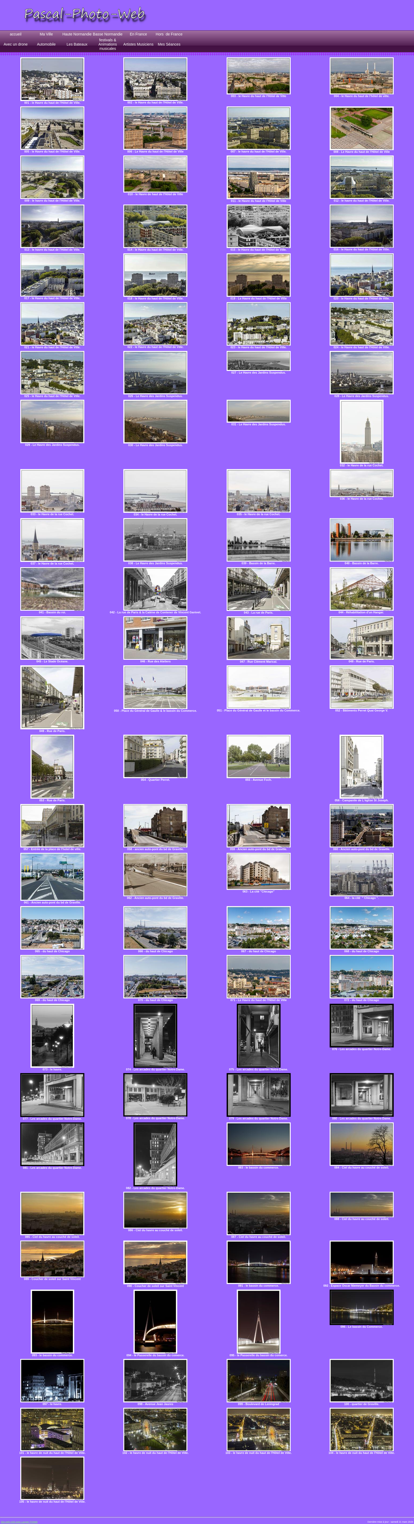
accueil (16, 34)
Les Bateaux (77, 44)
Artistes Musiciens (138, 44)
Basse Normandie (108, 34)
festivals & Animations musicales (107, 44)
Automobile (46, 44)
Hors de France (169, 34)
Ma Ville (46, 34)
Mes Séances (169, 44)
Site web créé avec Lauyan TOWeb (19, 1522)
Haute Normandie (77, 34)
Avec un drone (15, 44)
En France (138, 34)
